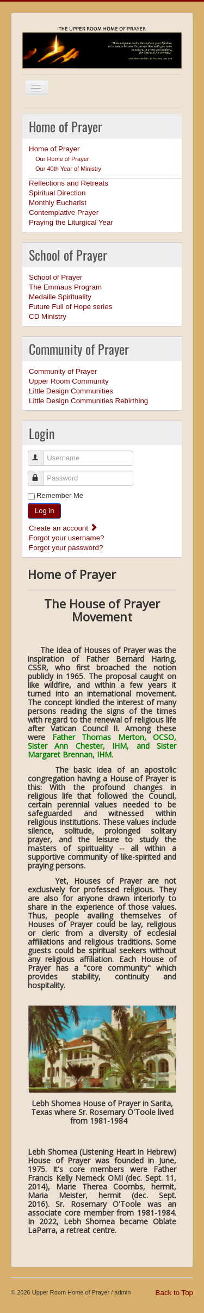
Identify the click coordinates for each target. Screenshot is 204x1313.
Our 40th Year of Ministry (68, 168)
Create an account (63, 528)
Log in (44, 511)
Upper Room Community (69, 381)
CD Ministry (47, 316)
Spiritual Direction (57, 193)
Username (40, 453)
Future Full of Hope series (70, 307)
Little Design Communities (71, 391)
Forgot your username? (66, 538)
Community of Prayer (63, 371)
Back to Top (174, 1293)
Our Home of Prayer (62, 159)
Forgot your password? (66, 548)
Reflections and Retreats (68, 183)
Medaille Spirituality (60, 297)
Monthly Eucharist (57, 203)
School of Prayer (56, 277)
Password (40, 473)
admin (122, 1292)
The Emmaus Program (65, 287)
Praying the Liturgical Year (71, 222)
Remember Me (59, 495)
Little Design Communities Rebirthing (88, 401)
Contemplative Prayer (63, 212)
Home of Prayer (54, 149)
